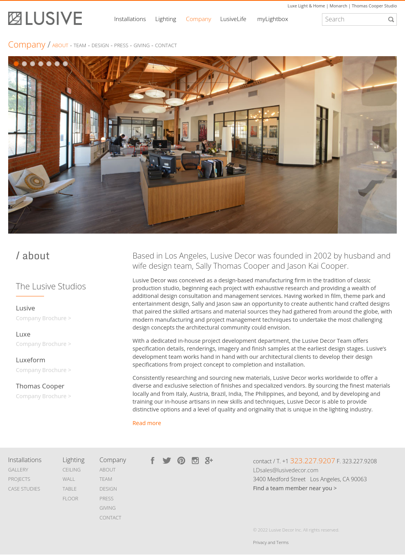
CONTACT (110, 517)
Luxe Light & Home (306, 6)
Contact (166, 45)
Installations (130, 19)
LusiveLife (233, 19)
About (60, 45)
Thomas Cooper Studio (374, 6)
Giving (142, 45)
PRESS (106, 498)
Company (198, 19)
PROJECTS (19, 478)
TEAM (105, 478)
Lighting (165, 19)
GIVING (107, 507)
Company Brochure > (43, 318)
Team (80, 45)
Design (100, 45)
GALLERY (18, 469)
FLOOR (70, 498)
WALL (68, 478)
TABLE (69, 488)
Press (121, 45)
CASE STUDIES (24, 488)
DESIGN (108, 488)
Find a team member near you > (295, 488)
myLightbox (272, 19)
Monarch (338, 6)
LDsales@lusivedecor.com (285, 470)
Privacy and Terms (270, 542)
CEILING (71, 469)
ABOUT (107, 469)
